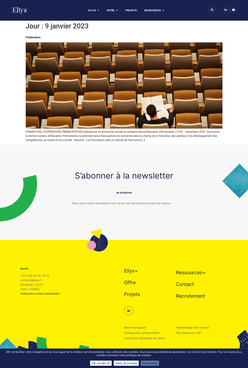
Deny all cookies (126, 363)
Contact (185, 284)
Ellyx (93, 10)
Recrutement (190, 296)
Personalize (149, 363)
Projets (131, 10)
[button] (131, 271)
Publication (33, 37)
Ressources (154, 10)
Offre (112, 10)
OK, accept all (101, 363)
